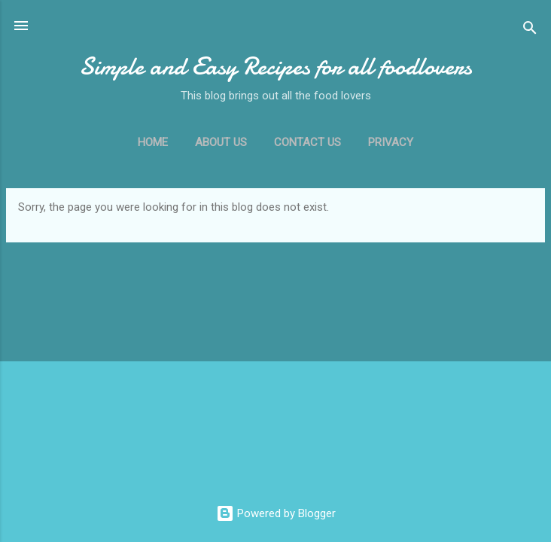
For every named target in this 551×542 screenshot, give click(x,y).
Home (153, 142)
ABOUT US (221, 142)
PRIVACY (390, 142)
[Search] (530, 30)
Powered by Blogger (276, 513)
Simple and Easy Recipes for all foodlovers (275, 67)
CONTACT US (307, 142)
